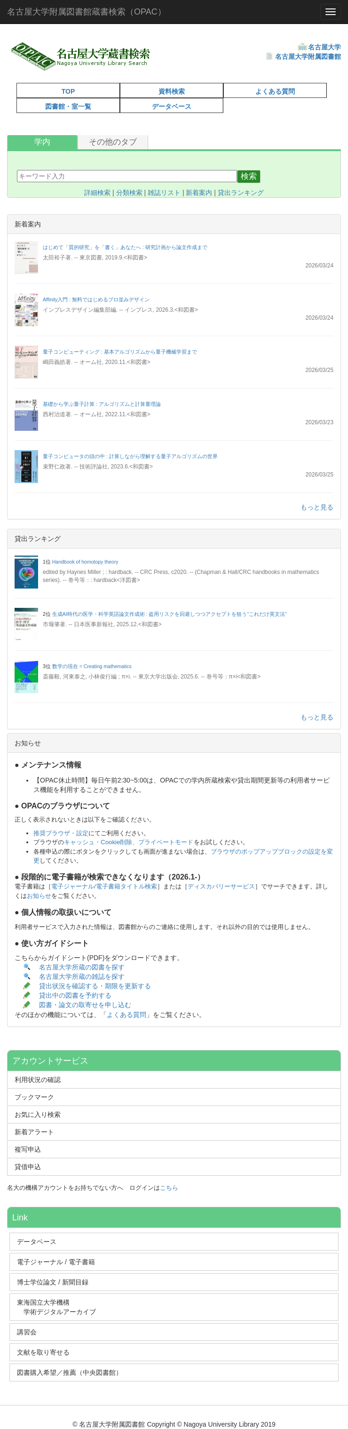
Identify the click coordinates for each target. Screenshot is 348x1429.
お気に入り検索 (38, 1114)
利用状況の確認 (38, 1079)
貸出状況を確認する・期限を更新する (95, 986)
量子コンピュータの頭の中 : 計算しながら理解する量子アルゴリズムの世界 (130, 456)
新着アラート (34, 1132)
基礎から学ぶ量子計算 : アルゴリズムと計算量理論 (102, 404)
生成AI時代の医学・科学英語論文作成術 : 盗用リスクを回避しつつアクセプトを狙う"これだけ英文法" (169, 614)
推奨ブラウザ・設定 (60, 833)
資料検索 (171, 91)
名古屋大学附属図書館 (308, 56)
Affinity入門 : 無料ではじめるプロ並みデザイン (96, 299)
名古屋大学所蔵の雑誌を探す (82, 976)
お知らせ (39, 895)
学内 (42, 141)
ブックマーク (34, 1097)
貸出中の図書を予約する (75, 995)
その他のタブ (113, 141)
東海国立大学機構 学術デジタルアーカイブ (60, 1307)
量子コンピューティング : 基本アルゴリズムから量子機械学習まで (120, 352)
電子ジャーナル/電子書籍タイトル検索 (104, 886)
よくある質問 (275, 91)
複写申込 (28, 1149)
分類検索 (129, 192)
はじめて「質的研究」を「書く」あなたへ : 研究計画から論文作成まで (125, 247)
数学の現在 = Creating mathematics (92, 666)
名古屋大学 (324, 47)
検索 (249, 176)
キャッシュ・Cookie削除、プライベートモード (129, 842)
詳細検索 (97, 192)
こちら (169, 1187)
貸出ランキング (241, 192)
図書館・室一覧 (68, 106)
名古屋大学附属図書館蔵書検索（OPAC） (86, 11)
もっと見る (317, 507)
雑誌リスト (164, 192)
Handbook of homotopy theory (85, 562)
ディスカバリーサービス (221, 886)
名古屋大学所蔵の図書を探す (82, 967)
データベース (171, 106)
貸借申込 (28, 1167)
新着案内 (199, 192)
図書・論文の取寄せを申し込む (86, 1005)
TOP (68, 91)
